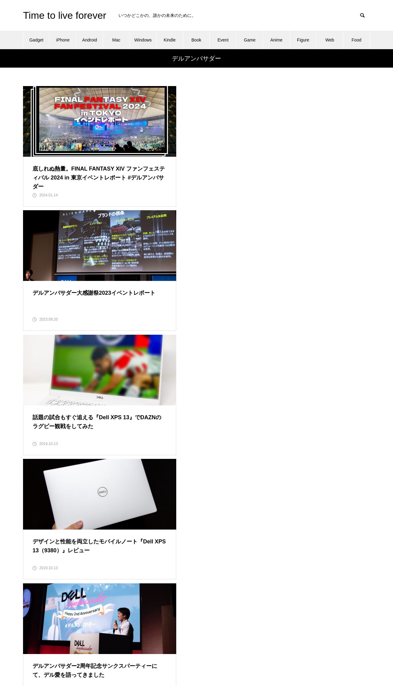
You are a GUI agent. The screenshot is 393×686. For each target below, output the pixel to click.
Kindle (170, 39)
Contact (269, 602)
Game (249, 39)
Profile (268, 628)
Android (89, 39)
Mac (116, 39)
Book (196, 39)
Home (267, 615)
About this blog (276, 589)
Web (329, 39)
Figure (303, 39)
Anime (276, 39)
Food (356, 39)
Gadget (36, 39)
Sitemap (269, 641)
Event (223, 39)
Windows (143, 39)
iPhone (63, 39)
